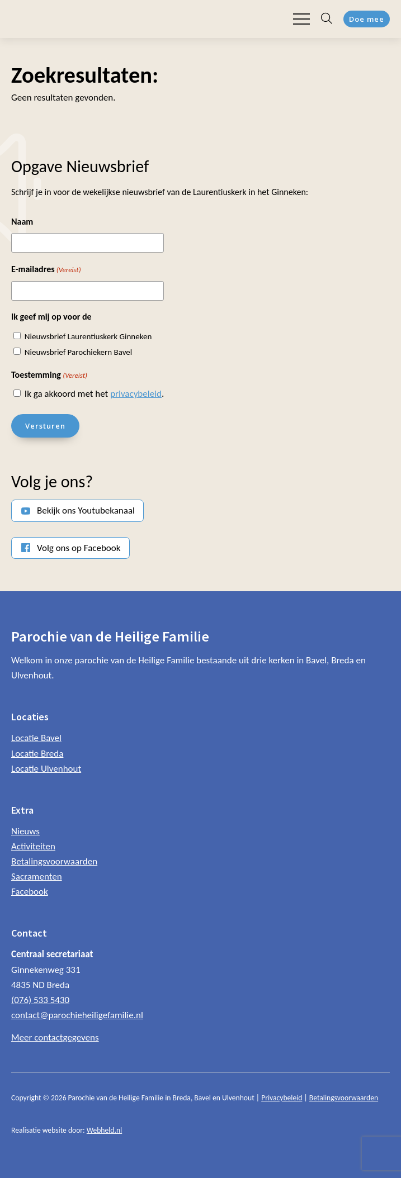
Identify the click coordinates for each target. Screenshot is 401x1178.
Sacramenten (36, 876)
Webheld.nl (104, 1130)
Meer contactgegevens (55, 1037)
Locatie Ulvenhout (46, 769)
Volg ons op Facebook (79, 548)
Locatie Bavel (36, 738)
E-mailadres (46, 270)
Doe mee (366, 19)
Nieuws (25, 831)
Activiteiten (33, 846)
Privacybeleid (281, 1098)
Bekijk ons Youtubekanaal (86, 510)
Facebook (29, 891)
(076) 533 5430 (40, 1000)
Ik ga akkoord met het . (94, 394)
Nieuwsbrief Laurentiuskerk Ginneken (88, 336)
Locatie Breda (37, 753)
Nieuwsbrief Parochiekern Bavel (78, 352)
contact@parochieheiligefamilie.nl (77, 1015)
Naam (22, 221)
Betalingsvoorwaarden (54, 861)
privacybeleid (136, 394)
